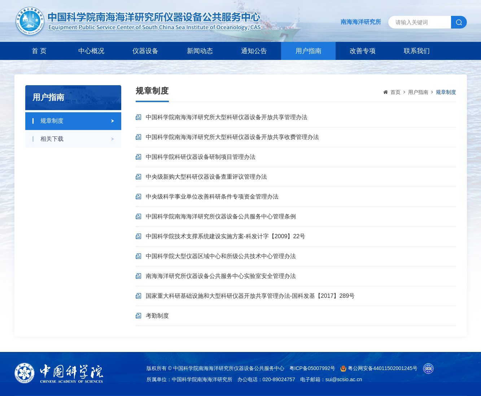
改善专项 (363, 51)
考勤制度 (157, 316)
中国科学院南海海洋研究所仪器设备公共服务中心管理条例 (221, 216)
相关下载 (52, 139)
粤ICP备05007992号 (312, 368)
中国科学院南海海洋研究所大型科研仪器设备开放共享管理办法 (226, 117)
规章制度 (52, 121)
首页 (395, 92)
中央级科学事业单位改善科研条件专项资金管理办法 (212, 196)
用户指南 (309, 51)
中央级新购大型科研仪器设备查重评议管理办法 (206, 177)
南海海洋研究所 (361, 22)
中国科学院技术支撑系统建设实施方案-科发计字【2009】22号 (226, 236)
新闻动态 (200, 51)
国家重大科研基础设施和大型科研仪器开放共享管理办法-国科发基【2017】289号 (250, 296)
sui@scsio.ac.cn (343, 379)
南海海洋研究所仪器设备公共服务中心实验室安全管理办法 (221, 276)
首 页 (39, 51)
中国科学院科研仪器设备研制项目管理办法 (200, 157)
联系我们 (417, 51)
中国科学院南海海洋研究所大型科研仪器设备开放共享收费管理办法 (232, 137)
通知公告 (254, 51)
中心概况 (91, 51)
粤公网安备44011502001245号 (378, 368)
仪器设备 (145, 51)
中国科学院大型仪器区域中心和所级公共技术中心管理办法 (221, 256)
